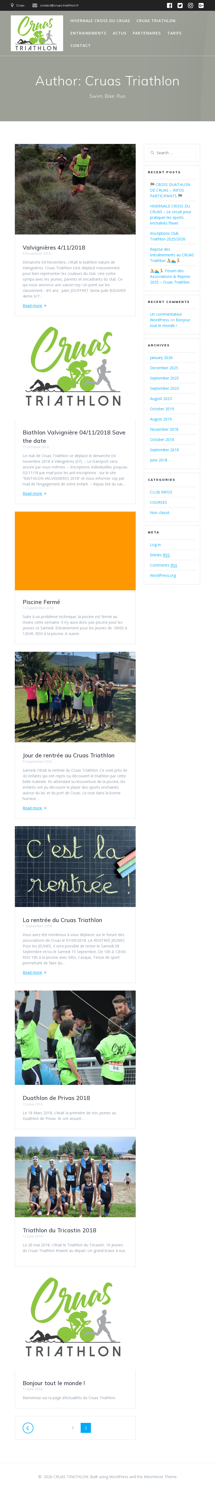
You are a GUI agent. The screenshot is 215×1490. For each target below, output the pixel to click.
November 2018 (164, 429)
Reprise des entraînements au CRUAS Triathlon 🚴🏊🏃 (172, 255)
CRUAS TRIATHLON (156, 20)
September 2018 (164, 449)
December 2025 (164, 367)
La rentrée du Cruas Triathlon (62, 919)
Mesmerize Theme (160, 1476)
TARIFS (174, 33)
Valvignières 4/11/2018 (54, 247)
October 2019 (162, 408)
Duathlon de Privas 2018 (56, 1097)
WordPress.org (163, 575)
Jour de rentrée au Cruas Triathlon (69, 755)
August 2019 (161, 419)
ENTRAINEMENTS (88, 33)
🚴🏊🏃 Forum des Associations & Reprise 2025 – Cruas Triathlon (170, 276)
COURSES (158, 502)
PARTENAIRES (147, 33)
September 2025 (164, 378)
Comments (163, 565)
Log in (155, 544)
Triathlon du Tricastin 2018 (59, 1229)
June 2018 (158, 460)
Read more (32, 305)
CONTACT (80, 45)
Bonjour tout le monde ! (54, 1382)
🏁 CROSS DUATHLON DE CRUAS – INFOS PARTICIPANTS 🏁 (170, 190)
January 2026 (161, 357)
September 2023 (164, 388)
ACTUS (120, 33)
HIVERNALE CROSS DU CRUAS (100, 20)
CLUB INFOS (161, 492)
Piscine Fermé (41, 601)
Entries (160, 555)
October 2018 (162, 439)
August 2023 (161, 398)
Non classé (159, 512)
